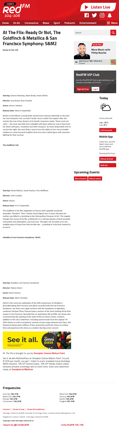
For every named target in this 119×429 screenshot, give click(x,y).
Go (113, 32)
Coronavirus (31, 23)
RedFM (16, 10)
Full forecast (106, 130)
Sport (57, 23)
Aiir (32, 420)
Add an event (95, 178)
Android (103, 165)
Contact (6, 409)
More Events (80, 178)
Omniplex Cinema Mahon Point (49, 353)
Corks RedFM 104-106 (72, 424)
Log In (95, 89)
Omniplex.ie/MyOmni (22, 369)
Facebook (86, 15)
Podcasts (69, 23)
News (46, 23)
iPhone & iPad (106, 158)
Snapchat (109, 15)
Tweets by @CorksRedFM (16, 424)
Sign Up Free (83, 89)
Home (5, 23)
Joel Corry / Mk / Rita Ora (90, 60)
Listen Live (98, 7)
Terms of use (18, 409)
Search (78, 32)
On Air (16, 23)
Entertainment (88, 23)
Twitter (94, 15)
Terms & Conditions (36, 409)
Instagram (102, 15)
